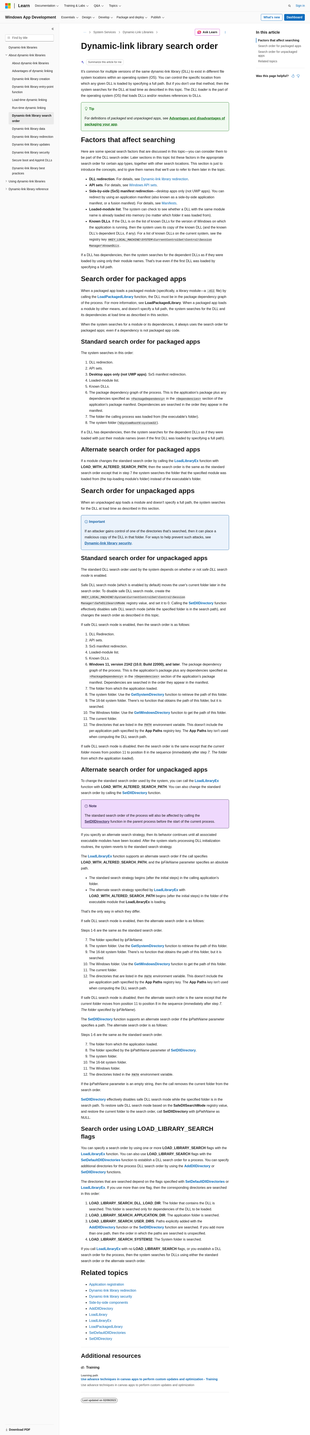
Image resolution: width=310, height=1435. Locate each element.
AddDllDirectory (101, 1308)
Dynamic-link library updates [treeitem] (31, 144)
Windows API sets (143, 185)
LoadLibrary (98, 1314)
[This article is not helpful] (298, 75)
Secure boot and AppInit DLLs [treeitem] (32, 160)
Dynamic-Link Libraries (138, 32)
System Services (104, 32)
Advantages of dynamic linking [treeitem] (32, 71)
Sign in (300, 5)
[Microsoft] (8, 6)
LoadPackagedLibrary (106, 1326)
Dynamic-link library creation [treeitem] (31, 79)
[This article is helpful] (293, 75)
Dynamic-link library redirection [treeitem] (32, 136)
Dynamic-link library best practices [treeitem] (28, 170)
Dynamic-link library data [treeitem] (28, 128)
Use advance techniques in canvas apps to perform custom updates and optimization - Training (149, 1379)
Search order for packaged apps (279, 46)
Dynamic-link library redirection (164, 179)
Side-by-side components (108, 1302)
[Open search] (289, 6)
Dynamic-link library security (108, 543)
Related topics (267, 61)
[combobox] (29, 37)
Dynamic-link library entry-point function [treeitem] (32, 89)
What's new (272, 17)
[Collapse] (52, 29)
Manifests (169, 203)
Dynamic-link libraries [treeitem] (23, 47)
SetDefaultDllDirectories (107, 1333)
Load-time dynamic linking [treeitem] (29, 100)
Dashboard (294, 17)
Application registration (106, 1284)
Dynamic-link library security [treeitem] (31, 152)
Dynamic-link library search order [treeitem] (31, 118)
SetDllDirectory (100, 1339)
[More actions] (225, 32)
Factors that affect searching (278, 40)
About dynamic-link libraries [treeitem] (30, 63)
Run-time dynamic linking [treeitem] (29, 108)
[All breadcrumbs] (84, 32)
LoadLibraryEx (100, 1320)
